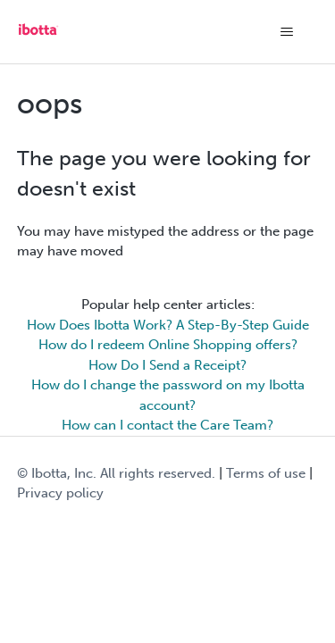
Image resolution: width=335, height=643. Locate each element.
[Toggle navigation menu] (286, 32)
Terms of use (266, 473)
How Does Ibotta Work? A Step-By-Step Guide (168, 325)
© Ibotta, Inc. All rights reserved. (116, 473)
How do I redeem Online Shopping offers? (167, 345)
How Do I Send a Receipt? (167, 365)
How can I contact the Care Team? (167, 425)
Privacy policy (60, 493)
